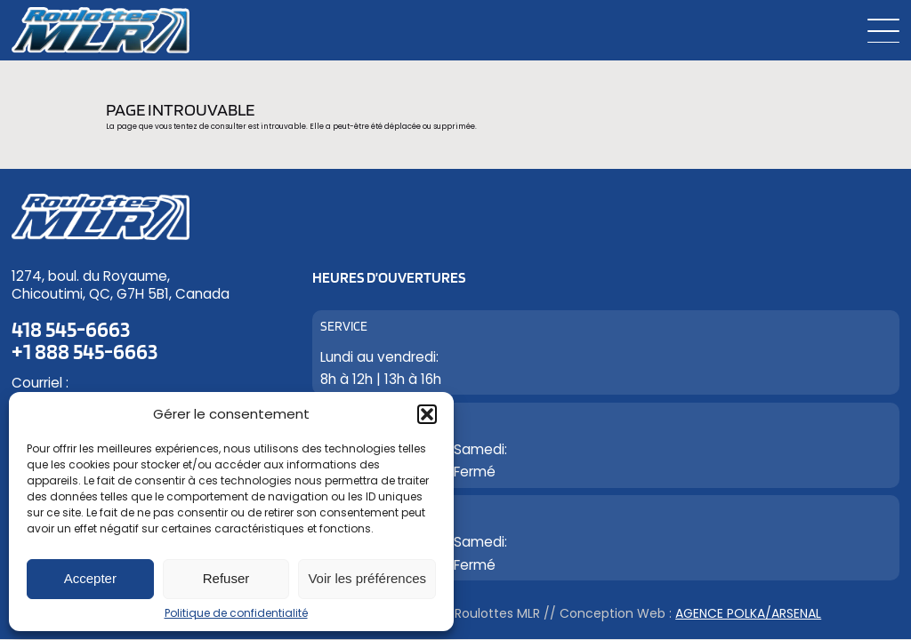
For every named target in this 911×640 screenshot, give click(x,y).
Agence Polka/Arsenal (748, 613)
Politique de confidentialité (236, 613)
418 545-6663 (71, 329)
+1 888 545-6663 (84, 351)
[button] (427, 414)
